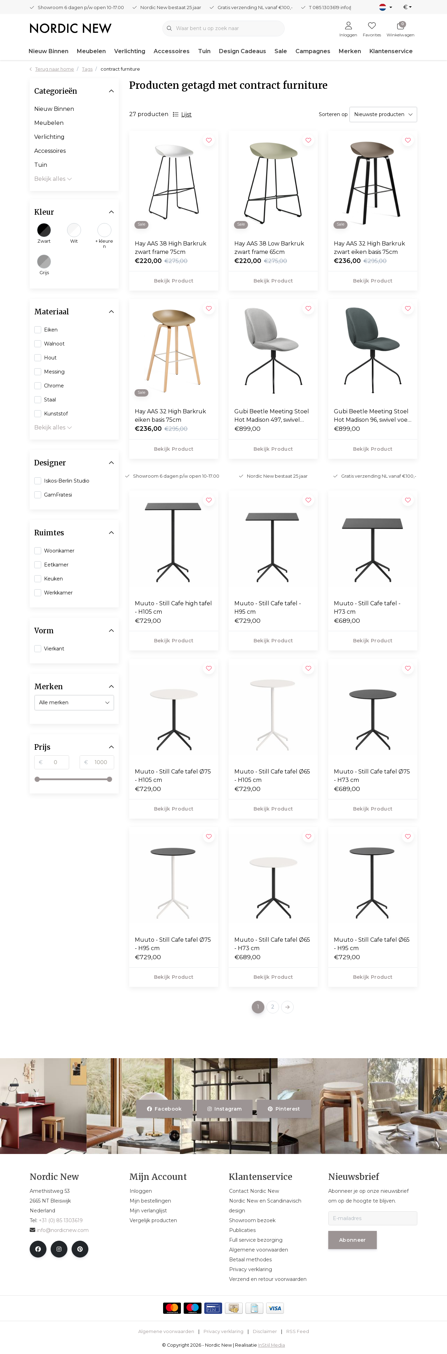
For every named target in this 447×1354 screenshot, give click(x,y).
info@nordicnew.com (59, 1230)
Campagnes (312, 51)
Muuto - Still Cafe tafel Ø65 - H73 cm (272, 944)
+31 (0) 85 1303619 (61, 1220)
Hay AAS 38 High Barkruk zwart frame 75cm (170, 247)
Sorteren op (333, 114)
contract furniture (120, 69)
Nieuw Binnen (48, 51)
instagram (224, 1109)
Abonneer (352, 1240)
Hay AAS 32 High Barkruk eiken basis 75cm (170, 415)
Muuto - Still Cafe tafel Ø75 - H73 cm (372, 775)
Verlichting (129, 51)
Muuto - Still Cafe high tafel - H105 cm (173, 607)
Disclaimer (265, 1331)
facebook (164, 1109)
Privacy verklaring (223, 1331)
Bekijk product (174, 281)
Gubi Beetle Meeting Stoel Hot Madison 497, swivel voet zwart (271, 416)
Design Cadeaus (242, 51)
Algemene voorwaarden (166, 1331)
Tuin (204, 51)
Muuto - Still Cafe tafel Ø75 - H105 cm (173, 775)
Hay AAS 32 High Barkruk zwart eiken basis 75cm (369, 247)
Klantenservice (391, 51)
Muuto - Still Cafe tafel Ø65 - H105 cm (272, 775)
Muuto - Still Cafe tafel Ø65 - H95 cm (372, 944)
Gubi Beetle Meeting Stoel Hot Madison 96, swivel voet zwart (372, 416)
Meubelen (91, 51)
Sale (280, 51)
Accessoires (172, 51)
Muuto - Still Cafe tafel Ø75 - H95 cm (173, 944)
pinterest (284, 1109)
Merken (350, 51)
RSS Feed (297, 1331)
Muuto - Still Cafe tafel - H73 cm (367, 607)
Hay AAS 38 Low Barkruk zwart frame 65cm (269, 247)
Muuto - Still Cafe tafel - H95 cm (267, 607)
